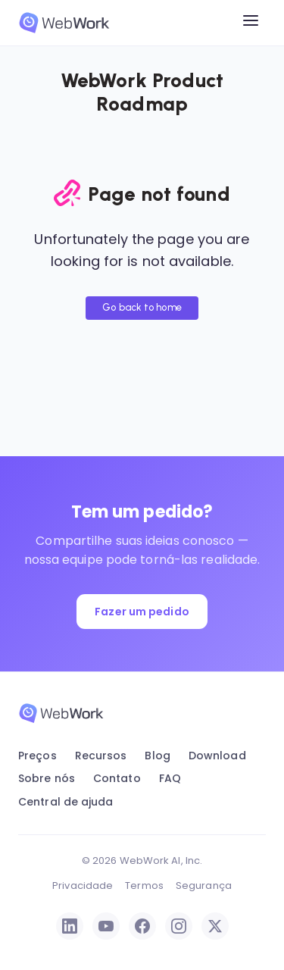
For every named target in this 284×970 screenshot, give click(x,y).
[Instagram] (178, 926)
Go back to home (142, 307)
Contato (117, 778)
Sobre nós (46, 778)
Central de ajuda (66, 801)
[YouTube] (106, 926)
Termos (144, 885)
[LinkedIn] (69, 926)
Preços (37, 755)
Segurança (204, 885)
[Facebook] (142, 926)
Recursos (101, 755)
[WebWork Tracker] (64, 22)
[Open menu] (251, 22)
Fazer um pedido (142, 611)
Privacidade (82, 885)
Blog (157, 755)
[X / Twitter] (215, 926)
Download (217, 755)
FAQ (170, 778)
